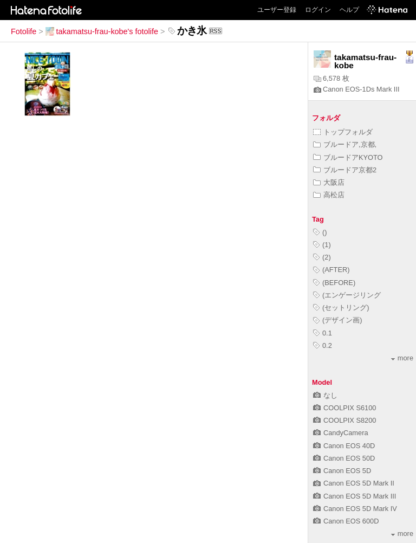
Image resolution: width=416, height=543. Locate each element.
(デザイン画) (337, 320)
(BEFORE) (334, 283)
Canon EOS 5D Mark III (354, 496)
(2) (322, 257)
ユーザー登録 (276, 10)
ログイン (318, 10)
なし (325, 395)
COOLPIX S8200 (344, 420)
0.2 (322, 345)
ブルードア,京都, (344, 144)
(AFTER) (331, 270)
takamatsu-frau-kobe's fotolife (102, 31)
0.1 (322, 333)
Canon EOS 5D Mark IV (355, 509)
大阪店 (328, 182)
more (402, 358)
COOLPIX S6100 (344, 408)
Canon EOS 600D (346, 521)
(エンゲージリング (347, 295)
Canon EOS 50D (344, 458)
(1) (322, 245)
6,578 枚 (331, 78)
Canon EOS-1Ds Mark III (357, 89)
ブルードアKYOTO (348, 157)
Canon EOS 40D (344, 446)
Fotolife (23, 31)
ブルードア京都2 (344, 170)
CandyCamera (340, 433)
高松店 (328, 195)
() (320, 232)
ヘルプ (349, 10)
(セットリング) (341, 307)
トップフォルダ (343, 132)
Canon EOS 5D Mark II (353, 483)
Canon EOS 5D (342, 471)
